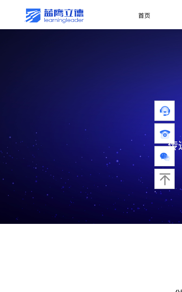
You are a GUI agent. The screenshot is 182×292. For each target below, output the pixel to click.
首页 (144, 15)
